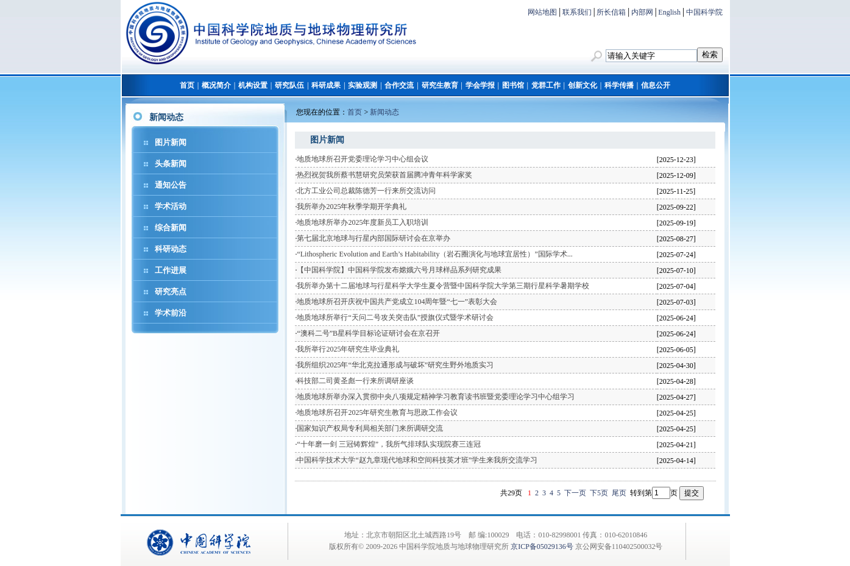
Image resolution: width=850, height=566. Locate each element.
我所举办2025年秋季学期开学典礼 (351, 206)
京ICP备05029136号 (542, 546)
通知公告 (170, 184)
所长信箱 (611, 12)
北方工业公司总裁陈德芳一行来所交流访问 (366, 190)
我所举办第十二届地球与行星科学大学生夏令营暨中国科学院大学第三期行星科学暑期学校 (443, 285)
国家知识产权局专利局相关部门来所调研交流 (370, 428)
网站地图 (542, 12)
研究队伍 (289, 85)
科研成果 (326, 85)
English (669, 12)
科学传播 (619, 85)
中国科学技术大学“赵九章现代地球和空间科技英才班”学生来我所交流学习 (417, 460)
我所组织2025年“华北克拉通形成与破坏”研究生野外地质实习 (395, 365)
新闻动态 (384, 112)
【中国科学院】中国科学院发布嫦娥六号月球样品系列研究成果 (399, 270)
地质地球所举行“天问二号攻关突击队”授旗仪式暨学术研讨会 (395, 317)
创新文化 (582, 85)
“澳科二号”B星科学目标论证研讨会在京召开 (368, 333)
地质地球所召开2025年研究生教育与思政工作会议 (377, 412)
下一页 (575, 493)
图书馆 (513, 85)
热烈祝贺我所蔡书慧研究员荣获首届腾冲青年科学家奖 (384, 175)
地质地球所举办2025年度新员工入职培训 (362, 222)
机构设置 (252, 85)
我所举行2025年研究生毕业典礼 (348, 349)
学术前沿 (170, 312)
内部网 (642, 12)
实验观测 (362, 85)
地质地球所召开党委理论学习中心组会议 (362, 159)
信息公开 (655, 85)
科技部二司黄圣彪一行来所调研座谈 (355, 381)
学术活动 (170, 206)
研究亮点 (170, 291)
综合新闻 (170, 227)
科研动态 (170, 248)
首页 (187, 85)
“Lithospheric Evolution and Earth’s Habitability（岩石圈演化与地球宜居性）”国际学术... (434, 254)
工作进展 (170, 270)
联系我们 (577, 12)
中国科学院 (704, 12)
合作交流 (399, 85)
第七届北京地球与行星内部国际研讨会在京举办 (373, 238)
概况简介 (216, 85)
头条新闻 (170, 163)
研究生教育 (440, 85)
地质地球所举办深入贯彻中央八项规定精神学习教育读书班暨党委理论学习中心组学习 (436, 396)
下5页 (599, 493)
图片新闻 (170, 142)
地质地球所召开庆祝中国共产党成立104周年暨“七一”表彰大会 (397, 301)
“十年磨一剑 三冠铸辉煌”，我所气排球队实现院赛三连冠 (389, 444)
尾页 (619, 493)
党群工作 (546, 85)
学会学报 (480, 85)
